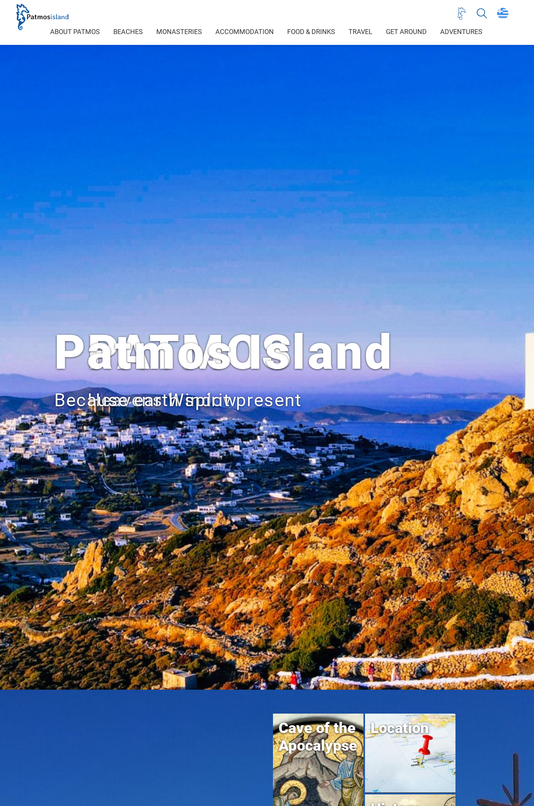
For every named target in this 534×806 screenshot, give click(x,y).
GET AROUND (406, 32)
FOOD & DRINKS (311, 32)
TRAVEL (360, 32)
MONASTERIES (179, 32)
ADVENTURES (461, 32)
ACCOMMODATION (244, 32)
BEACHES (128, 32)
